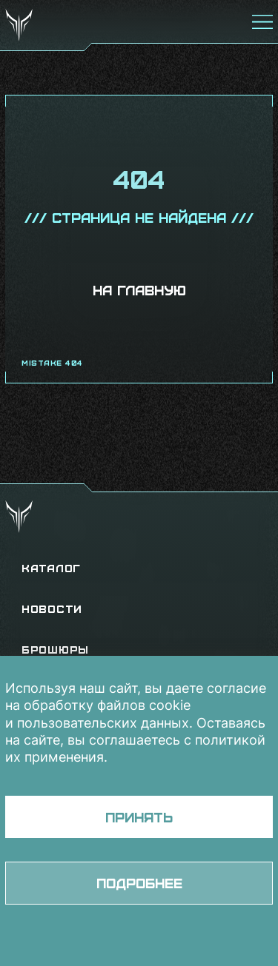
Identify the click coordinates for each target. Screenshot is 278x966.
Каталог (51, 568)
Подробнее (139, 882)
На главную (139, 290)
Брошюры (55, 649)
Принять (139, 817)
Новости (51, 608)
